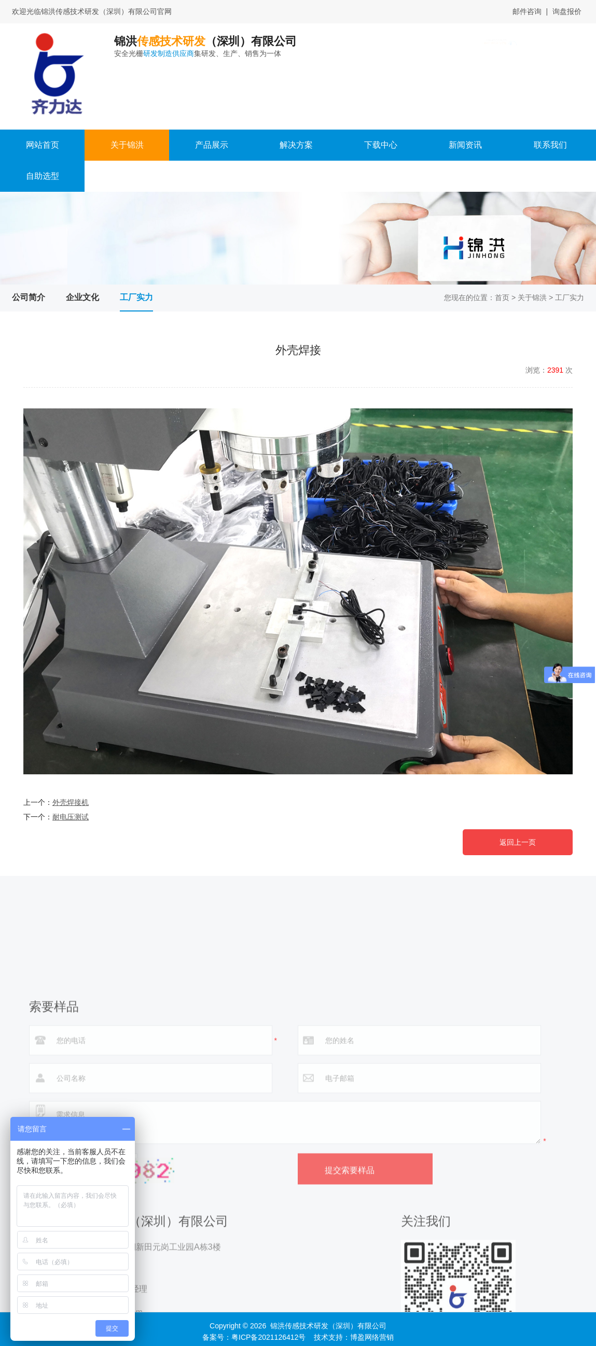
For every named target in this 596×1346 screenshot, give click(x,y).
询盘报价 (566, 11)
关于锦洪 (127, 144)
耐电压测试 (70, 817)
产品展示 (211, 144)
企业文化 (82, 297)
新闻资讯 (465, 144)
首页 (502, 297)
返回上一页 (518, 842)
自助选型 (42, 176)
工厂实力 (136, 297)
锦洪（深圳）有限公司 (252, 47)
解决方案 (296, 144)
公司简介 (28, 297)
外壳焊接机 (70, 802)
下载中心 (380, 144)
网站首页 (42, 144)
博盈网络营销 (372, 1337)
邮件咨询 (527, 11)
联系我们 (550, 144)
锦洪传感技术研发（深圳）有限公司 (328, 1326)
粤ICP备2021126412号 (268, 1337)
